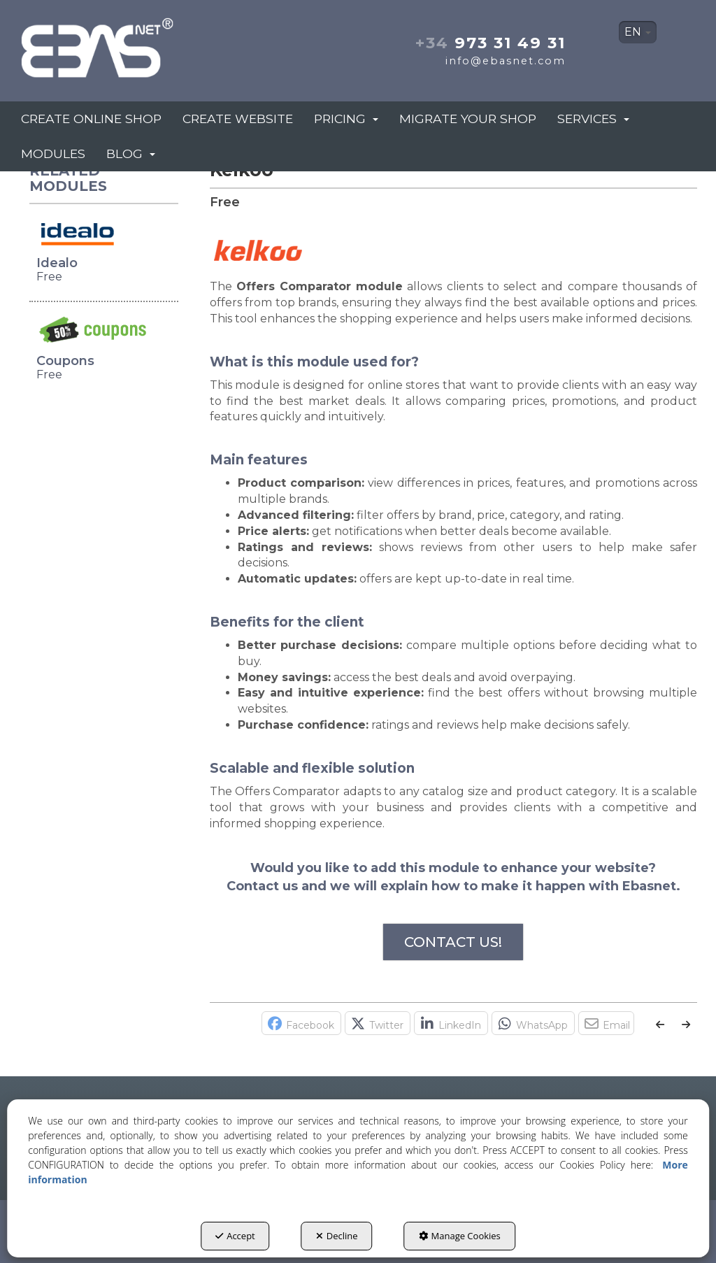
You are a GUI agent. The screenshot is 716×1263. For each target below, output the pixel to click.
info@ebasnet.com (505, 61)
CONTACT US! (453, 942)
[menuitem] (638, 32)
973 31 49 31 (490, 42)
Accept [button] (235, 1235)
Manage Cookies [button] (460, 1235)
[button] (124, 43)
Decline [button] (337, 1235)
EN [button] (637, 31)
